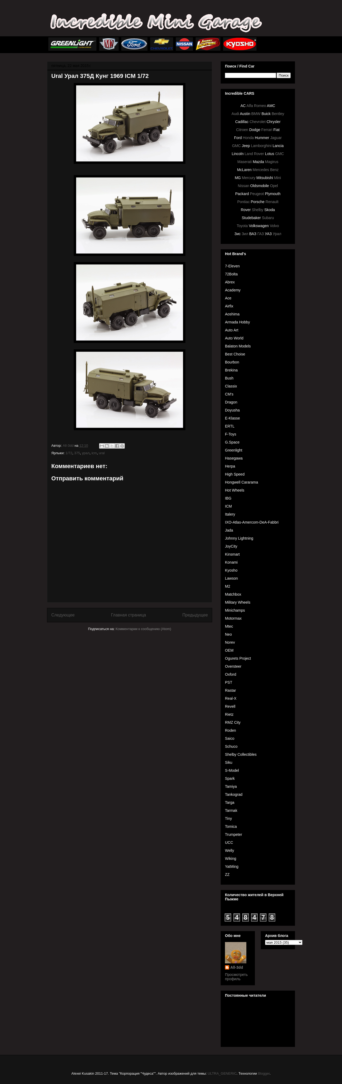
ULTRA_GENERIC (222, 1073)
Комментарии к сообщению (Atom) (143, 629)
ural (102, 453)
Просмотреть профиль (236, 976)
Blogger (264, 1073)
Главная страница (128, 615)
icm (94, 453)
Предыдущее (195, 615)
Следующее (63, 615)
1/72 (68, 453)
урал (86, 453)
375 (77, 453)
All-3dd (236, 967)
